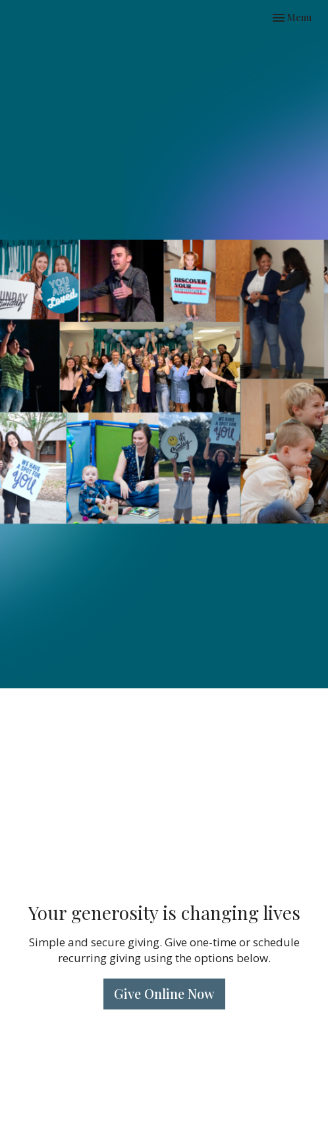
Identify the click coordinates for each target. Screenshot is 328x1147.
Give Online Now (164, 993)
